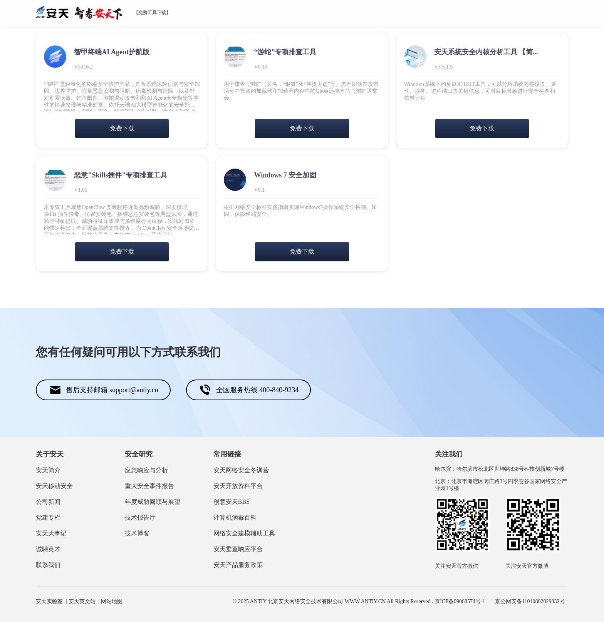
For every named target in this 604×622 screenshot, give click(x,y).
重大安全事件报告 (149, 486)
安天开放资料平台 (238, 486)
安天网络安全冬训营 (241, 470)
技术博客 (137, 533)
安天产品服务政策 (238, 565)
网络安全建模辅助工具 (244, 533)
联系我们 (48, 565)
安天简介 (48, 470)
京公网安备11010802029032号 (530, 601)
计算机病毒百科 (235, 517)
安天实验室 (49, 601)
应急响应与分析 (146, 470)
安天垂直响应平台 (238, 549)
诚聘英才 (48, 549)
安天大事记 (51, 533)
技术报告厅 (140, 517)
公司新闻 (48, 501)
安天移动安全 (54, 486)
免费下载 (122, 128)
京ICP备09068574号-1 (460, 601)
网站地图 (111, 601)
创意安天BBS (231, 501)
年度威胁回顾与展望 (152, 501)
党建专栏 (48, 517)
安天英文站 (82, 601)
